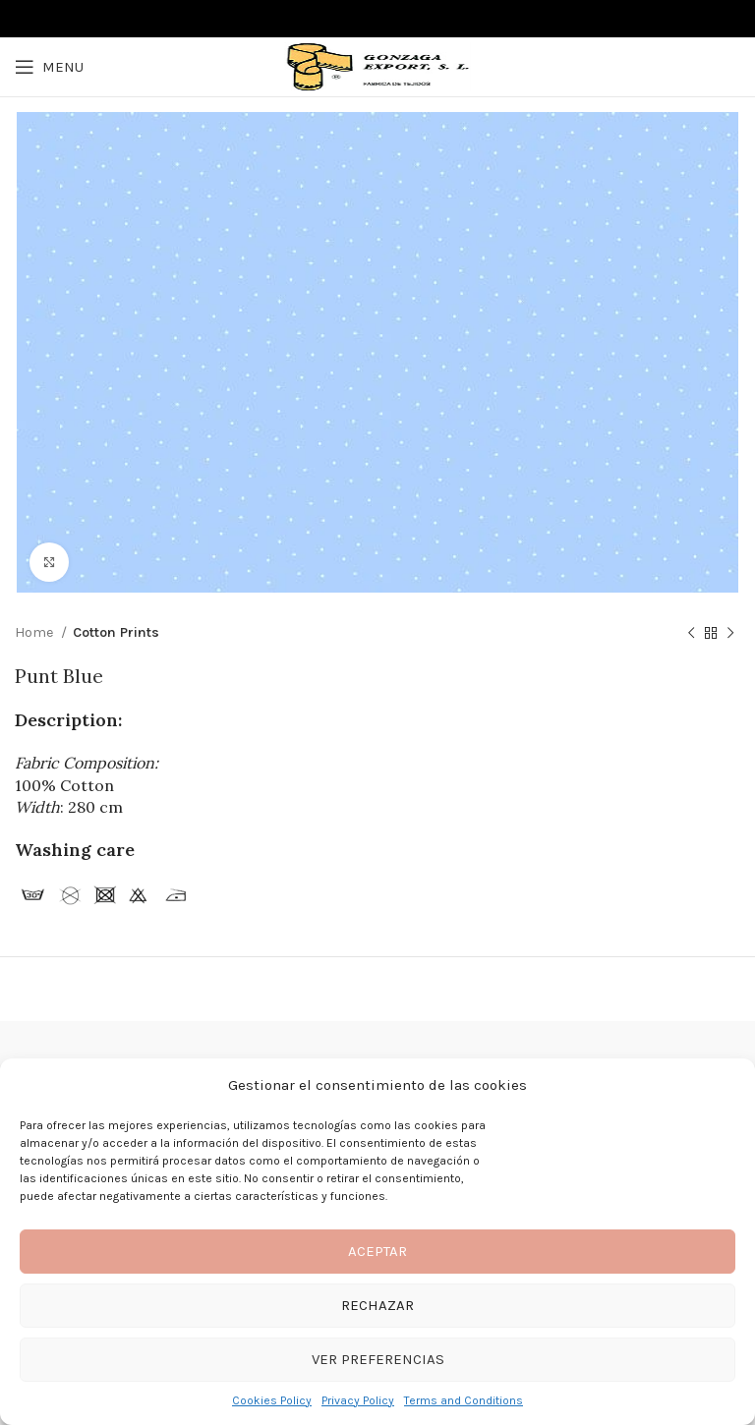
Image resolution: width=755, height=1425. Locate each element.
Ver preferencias (378, 1359)
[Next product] (730, 634)
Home (35, 632)
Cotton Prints (116, 632)
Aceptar (377, 1251)
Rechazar (377, 1305)
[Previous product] (691, 634)
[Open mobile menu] (49, 66)
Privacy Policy (357, 1400)
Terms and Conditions (463, 1400)
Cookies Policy (272, 1400)
